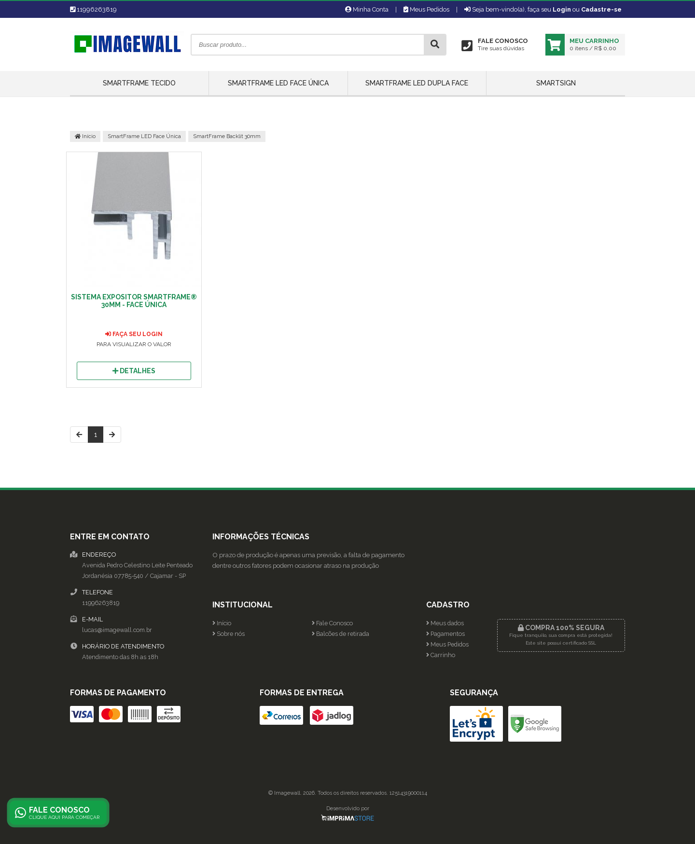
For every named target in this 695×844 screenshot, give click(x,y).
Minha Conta (367, 9)
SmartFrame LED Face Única (278, 83)
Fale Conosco (332, 623)
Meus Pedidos (426, 9)
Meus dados (445, 623)
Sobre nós (228, 633)
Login (562, 9)
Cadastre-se (601, 9)
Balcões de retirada (340, 633)
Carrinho (440, 655)
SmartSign (556, 83)
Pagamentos (445, 633)
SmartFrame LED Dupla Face (416, 83)
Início (85, 136)
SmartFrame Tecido (139, 83)
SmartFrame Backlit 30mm (227, 136)
